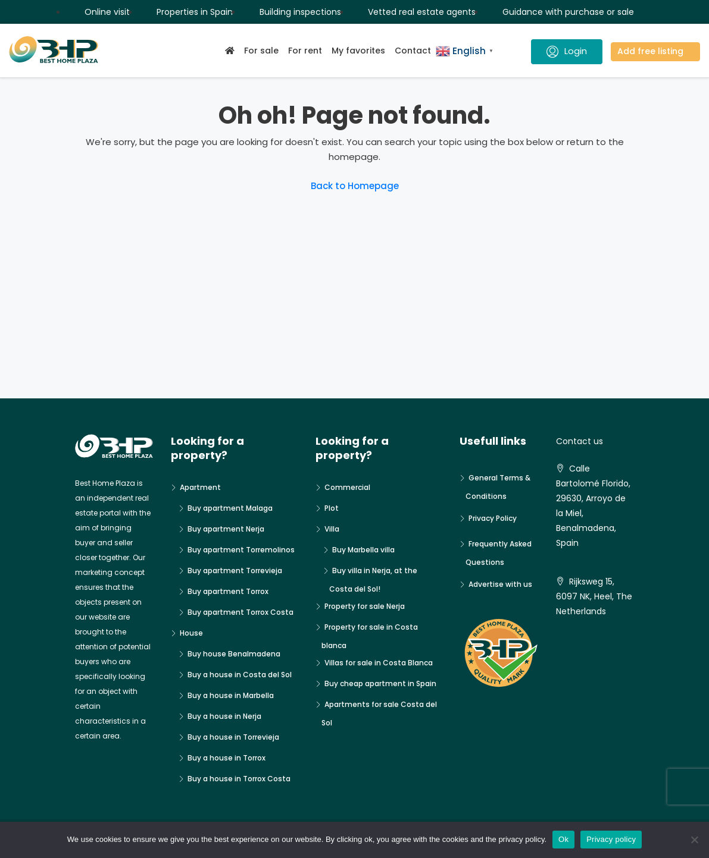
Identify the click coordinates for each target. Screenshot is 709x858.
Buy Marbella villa (363, 550)
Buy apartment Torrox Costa (240, 612)
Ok (563, 839)
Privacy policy (611, 839)
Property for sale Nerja (364, 606)
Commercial (347, 487)
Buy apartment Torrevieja (235, 570)
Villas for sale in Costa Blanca (378, 663)
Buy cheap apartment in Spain (380, 683)
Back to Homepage (355, 186)
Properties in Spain (195, 12)
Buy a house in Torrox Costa (239, 779)
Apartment (200, 487)
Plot (331, 508)
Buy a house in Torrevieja (233, 737)
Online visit (107, 12)
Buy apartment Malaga (230, 508)
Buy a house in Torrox (227, 758)
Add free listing (650, 51)
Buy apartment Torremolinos (241, 550)
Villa (331, 529)
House (191, 633)
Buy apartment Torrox (228, 591)
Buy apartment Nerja (226, 529)
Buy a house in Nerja (224, 716)
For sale (261, 50)
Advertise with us (500, 584)
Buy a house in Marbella (231, 695)
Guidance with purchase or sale (568, 12)
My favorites (358, 50)
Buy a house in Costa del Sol (240, 675)
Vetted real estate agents (422, 12)
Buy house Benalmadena (234, 654)
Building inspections (300, 12)
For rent (305, 50)
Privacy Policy (492, 518)
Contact (413, 50)
